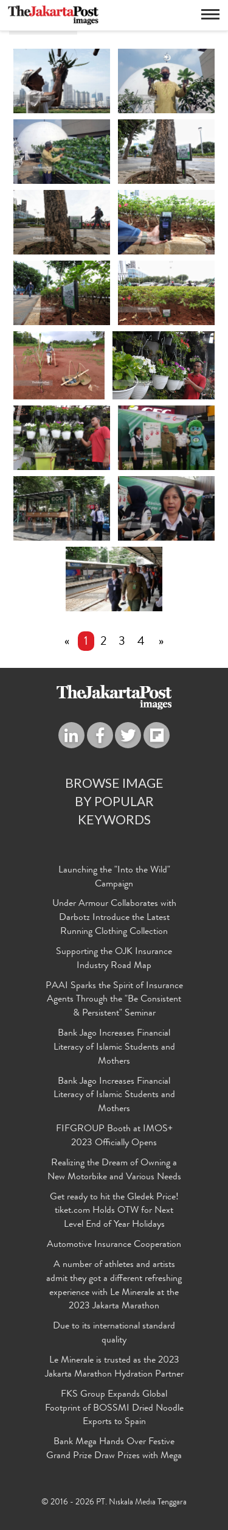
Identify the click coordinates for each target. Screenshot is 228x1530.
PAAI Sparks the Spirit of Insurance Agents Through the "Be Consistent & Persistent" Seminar (114, 1000)
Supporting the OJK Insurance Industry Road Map (114, 959)
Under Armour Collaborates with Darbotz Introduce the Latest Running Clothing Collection (114, 918)
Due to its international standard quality (114, 1334)
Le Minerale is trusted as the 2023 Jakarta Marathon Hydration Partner (114, 1368)
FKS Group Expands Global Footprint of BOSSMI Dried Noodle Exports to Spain (114, 1409)
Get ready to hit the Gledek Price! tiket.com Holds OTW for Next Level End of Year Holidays (114, 1211)
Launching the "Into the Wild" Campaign (114, 878)
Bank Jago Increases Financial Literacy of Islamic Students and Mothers (114, 1048)
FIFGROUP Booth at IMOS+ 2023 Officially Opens (114, 1136)
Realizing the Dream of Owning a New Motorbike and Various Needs (114, 1170)
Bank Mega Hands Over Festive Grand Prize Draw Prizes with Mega (114, 1449)
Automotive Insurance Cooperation (114, 1245)
